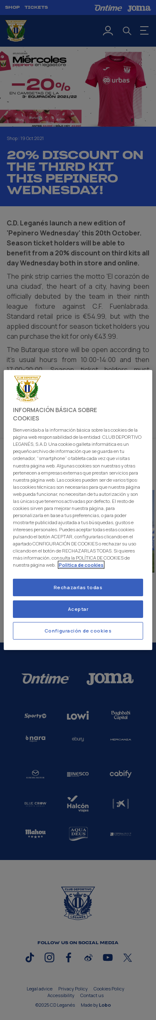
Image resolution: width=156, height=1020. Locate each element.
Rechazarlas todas (78, 587)
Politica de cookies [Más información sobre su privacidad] (81, 565)
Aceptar (78, 609)
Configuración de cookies (78, 631)
